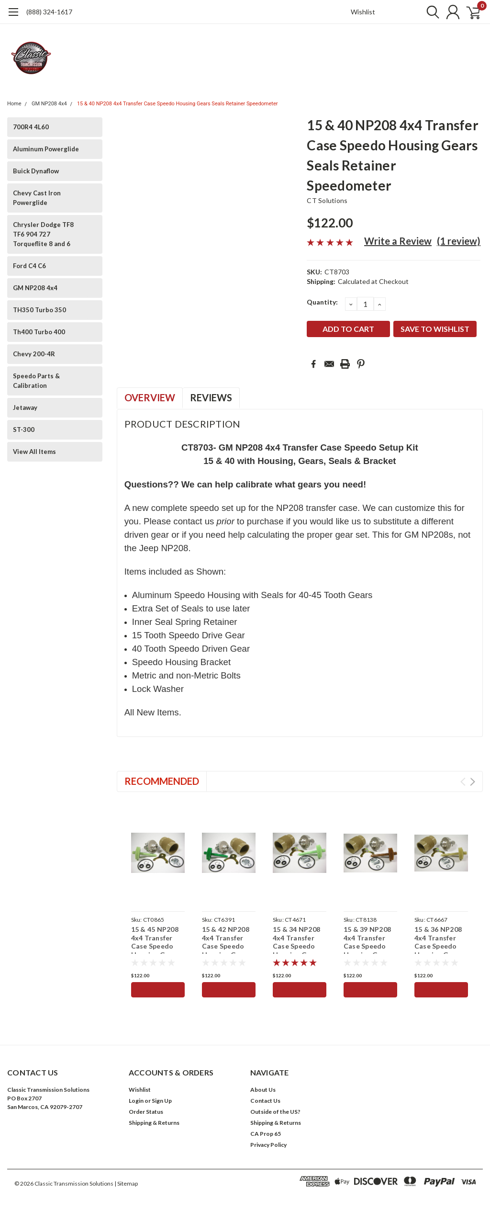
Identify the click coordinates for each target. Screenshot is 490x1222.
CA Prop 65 (265, 1133)
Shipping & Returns (154, 1122)
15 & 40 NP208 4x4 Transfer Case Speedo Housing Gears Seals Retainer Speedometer (177, 104)
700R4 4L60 (31, 127)
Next (472, 782)
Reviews (211, 397)
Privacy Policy (268, 1144)
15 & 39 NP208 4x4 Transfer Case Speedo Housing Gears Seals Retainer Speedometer (368, 950)
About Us (263, 1089)
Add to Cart (157, 990)
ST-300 (23, 429)
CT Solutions (327, 200)
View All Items (34, 451)
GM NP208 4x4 (49, 104)
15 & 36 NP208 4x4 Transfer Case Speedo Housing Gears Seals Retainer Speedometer (438, 950)
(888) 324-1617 (49, 12)
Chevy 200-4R (34, 354)
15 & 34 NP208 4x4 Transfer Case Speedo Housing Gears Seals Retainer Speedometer (297, 950)
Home (14, 104)
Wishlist (363, 12)
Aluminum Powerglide (46, 149)
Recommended (161, 781)
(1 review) (458, 241)
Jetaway (25, 407)
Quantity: (322, 302)
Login (136, 1100)
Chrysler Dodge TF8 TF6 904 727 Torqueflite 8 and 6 (43, 234)
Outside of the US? (275, 1111)
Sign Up (162, 1100)
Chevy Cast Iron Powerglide (37, 197)
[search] (426, 12)
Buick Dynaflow (36, 171)
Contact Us (265, 1100)
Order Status (146, 1111)
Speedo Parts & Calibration (36, 380)
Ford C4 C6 (29, 266)
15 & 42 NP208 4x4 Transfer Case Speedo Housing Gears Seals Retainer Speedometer (226, 950)
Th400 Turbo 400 (39, 332)
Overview (149, 397)
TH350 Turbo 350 (39, 310)
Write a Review (398, 241)
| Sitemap (126, 1183)
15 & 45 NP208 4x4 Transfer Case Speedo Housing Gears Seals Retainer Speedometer (155, 950)
